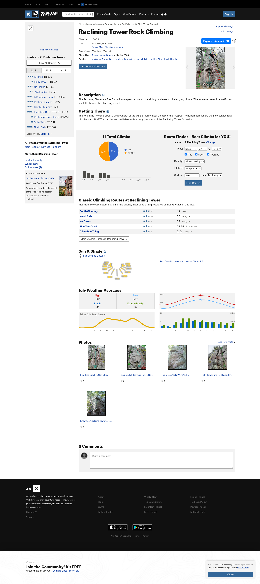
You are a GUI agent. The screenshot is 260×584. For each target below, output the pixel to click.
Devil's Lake (127, 24)
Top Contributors (153, 498)
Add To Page (228, 31)
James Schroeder (132, 59)
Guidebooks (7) (33, 167)
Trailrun (60, 4)
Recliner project (43, 101)
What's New (130, 14)
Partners (144, 14)
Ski (71, 4)
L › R (33, 70)
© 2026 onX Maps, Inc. (121, 532)
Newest (45, 146)
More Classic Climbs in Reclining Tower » (104, 235)
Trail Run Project (199, 498)
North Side (40, 127)
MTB (38, 4)
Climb (28, 4)
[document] (230, 570)
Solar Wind (40, 122)
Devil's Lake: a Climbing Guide (40, 178)
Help (100, 498)
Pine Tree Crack (43, 112)
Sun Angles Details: (117, 264)
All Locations (85, 24)
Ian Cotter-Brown (100, 59)
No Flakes (39, 86)
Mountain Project (153, 503)
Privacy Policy (243, 568)
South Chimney (43, 106)
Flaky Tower (40, 81)
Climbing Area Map (49, 49)
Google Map (97, 47)
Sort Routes (46, 133)
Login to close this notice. (66, 570)
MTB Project (151, 508)
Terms (137, 532)
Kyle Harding (172, 59)
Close (230, 574)
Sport (199, 151)
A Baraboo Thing (43, 96)
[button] (189, 65)
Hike (47, 4)
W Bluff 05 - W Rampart (146, 24)
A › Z (63, 70)
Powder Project (198, 503)
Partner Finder (106, 508)
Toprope (213, 151)
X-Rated (38, 76)
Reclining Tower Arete (46, 117)
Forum (155, 14)
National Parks (198, 508)
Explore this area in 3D (220, 39)
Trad (188, 151)
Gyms (117, 14)
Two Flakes (40, 91)
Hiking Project (198, 493)
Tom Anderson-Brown (102, 55)
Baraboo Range (112, 24)
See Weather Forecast (93, 66)
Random (56, 146)
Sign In (229, 14)
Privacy (145, 532)
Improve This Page (225, 26)
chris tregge (146, 59)
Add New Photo (226, 338)
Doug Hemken (116, 59)
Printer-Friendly (33, 159)
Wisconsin (97, 24)
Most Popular (32, 146)
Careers (30, 513)
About (101, 493)
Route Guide (104, 14)
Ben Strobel (159, 59)
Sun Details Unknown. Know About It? (181, 258)
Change (210, 139)
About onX (32, 508)
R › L (48, 70)
